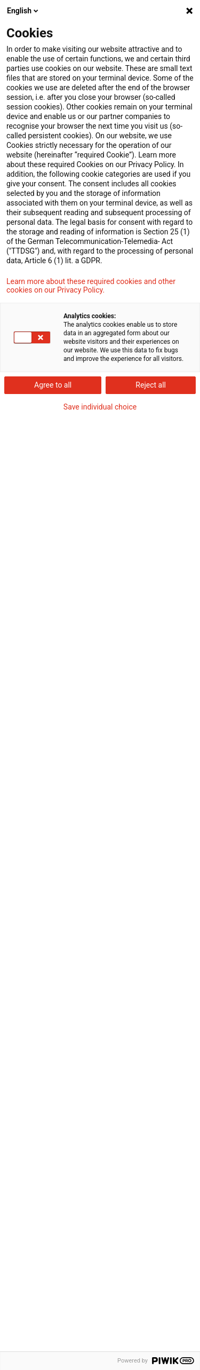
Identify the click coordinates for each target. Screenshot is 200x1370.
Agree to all (52, 385)
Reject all (150, 385)
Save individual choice (100, 407)
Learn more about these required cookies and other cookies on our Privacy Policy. (90, 285)
